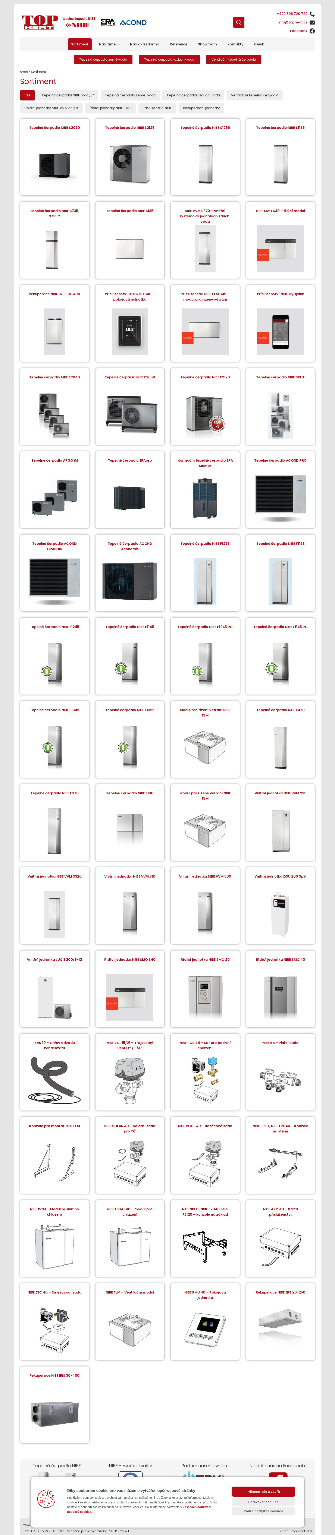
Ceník (259, 44)
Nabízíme (107, 44)
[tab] (27, 95)
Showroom (207, 44)
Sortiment (79, 44)
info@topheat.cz (292, 22)
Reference (178, 44)
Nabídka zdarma (144, 44)
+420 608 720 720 (291, 13)
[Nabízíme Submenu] (119, 44)
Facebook (298, 30)
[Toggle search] (238, 22)
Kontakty (235, 44)
